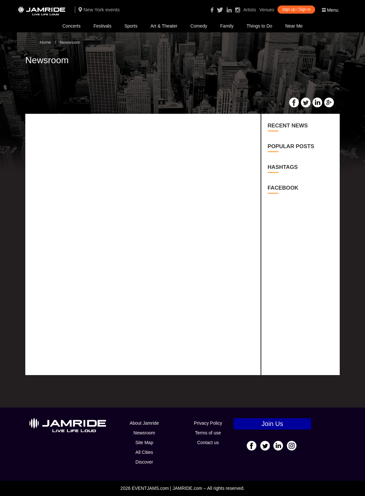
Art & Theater (163, 26)
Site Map (144, 442)
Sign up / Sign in (296, 9)
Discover (144, 462)
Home (45, 42)
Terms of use (208, 432)
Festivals (102, 26)
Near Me (294, 26)
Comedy (198, 26)
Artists (249, 9)
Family (226, 26)
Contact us (208, 442)
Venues (267, 9)
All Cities (144, 452)
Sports (130, 26)
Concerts (71, 26)
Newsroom (144, 432)
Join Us (272, 423)
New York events (99, 9)
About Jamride (144, 423)
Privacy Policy (208, 423)
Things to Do (259, 26)
